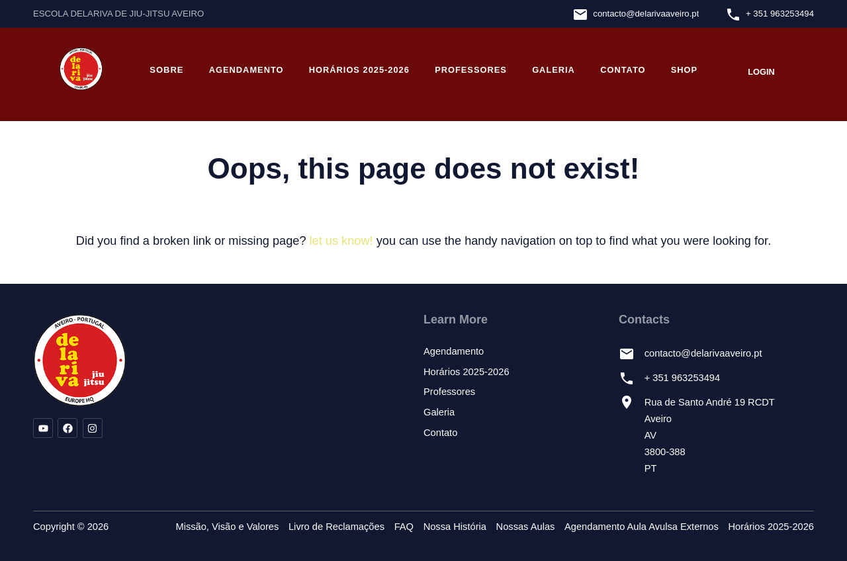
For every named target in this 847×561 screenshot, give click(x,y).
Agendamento (246, 70)
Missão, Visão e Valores (227, 526)
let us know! (341, 240)
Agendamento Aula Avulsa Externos (641, 526)
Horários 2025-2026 (359, 70)
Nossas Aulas (525, 526)
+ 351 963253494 (780, 14)
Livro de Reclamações (336, 526)
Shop (684, 70)
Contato (622, 70)
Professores (471, 70)
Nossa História (455, 526)
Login (761, 72)
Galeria (553, 70)
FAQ (404, 526)
